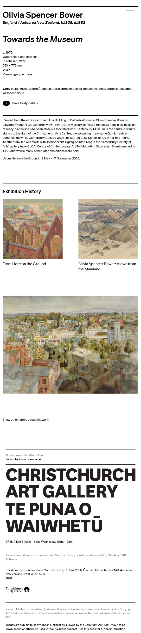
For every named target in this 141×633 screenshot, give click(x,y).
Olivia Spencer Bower (43, 14)
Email (9, 578)
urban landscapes (119, 89)
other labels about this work (30, 420)
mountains (90, 89)
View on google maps (17, 74)
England (10, 22)
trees (102, 89)
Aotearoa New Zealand (39, 22)
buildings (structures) (25, 89)
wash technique (13, 93)
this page (90, 629)
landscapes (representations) (62, 89)
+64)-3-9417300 (34, 574)
